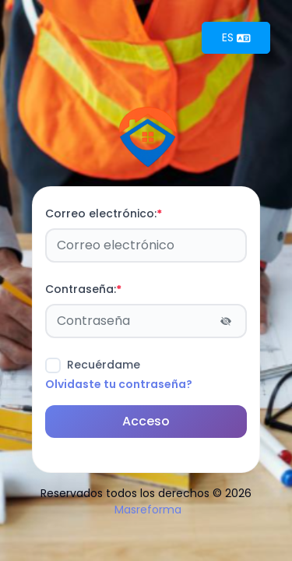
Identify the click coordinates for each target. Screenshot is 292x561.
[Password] (145, 321)
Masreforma (147, 509)
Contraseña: (83, 289)
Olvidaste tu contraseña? (118, 384)
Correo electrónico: (103, 213)
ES (236, 37)
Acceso (146, 421)
